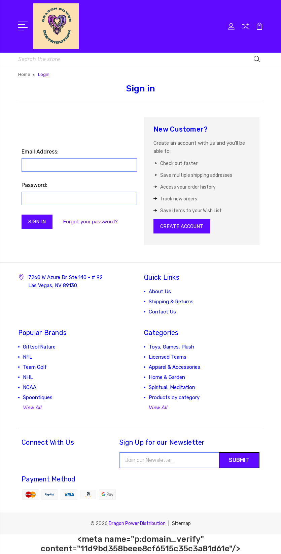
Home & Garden (167, 378)
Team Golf (35, 368)
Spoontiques (37, 398)
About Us (160, 292)
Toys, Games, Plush (171, 347)
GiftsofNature (39, 347)
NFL (27, 358)
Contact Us (162, 312)
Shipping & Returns (171, 302)
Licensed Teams (167, 358)
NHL (28, 378)
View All (32, 408)
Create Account (183, 227)
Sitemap (181, 524)
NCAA (29, 388)
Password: (34, 185)
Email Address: (40, 151)
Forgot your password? (91, 222)
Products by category (174, 398)
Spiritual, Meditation (172, 388)
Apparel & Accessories (174, 368)
